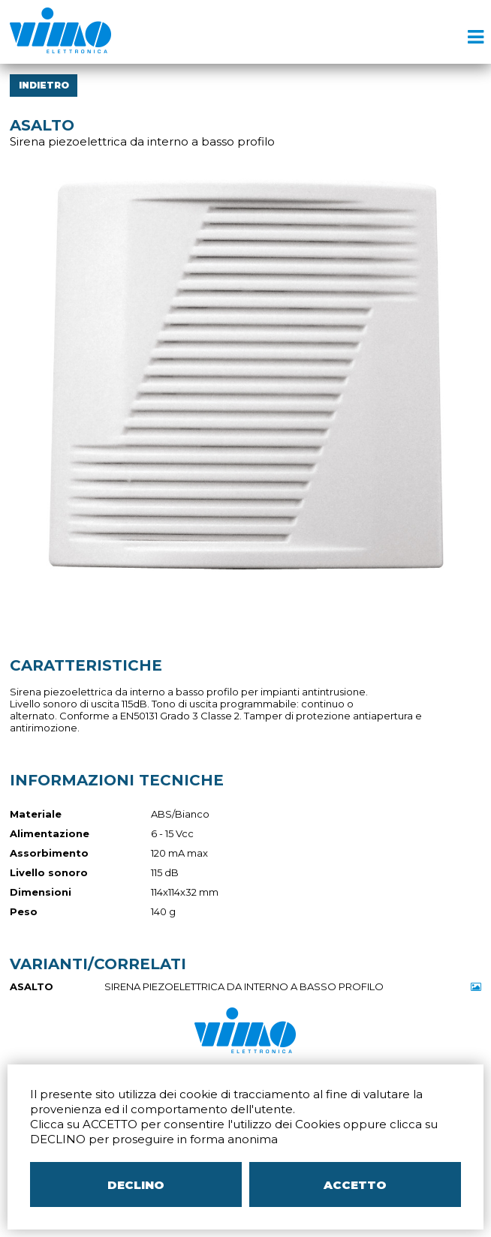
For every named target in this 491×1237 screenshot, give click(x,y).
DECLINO (135, 1185)
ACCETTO (355, 1185)
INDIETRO (44, 85)
